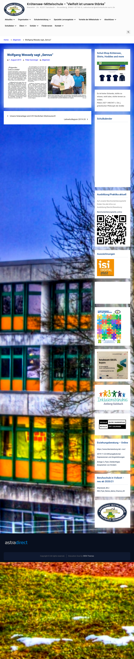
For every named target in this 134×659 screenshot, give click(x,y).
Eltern (22, 26)
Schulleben (9, 26)
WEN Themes (88, 556)
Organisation (23, 19)
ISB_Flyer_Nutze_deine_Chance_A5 (111, 491)
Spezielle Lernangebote (63, 19)
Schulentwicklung (41, 19)
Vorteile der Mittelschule (89, 19)
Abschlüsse (109, 19)
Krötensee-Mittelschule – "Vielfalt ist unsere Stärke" (66, 4)
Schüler (33, 26)
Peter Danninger (31, 60)
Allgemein (46, 60)
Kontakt (58, 26)
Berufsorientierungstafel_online (109, 212)
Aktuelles (8, 19)
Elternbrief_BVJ (103, 488)
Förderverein (47, 26)
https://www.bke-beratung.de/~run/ (111, 449)
